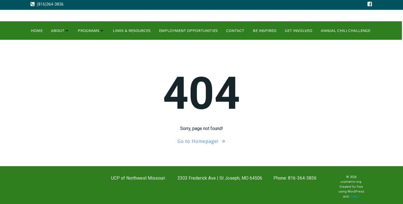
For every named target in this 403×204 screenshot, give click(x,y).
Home (37, 30)
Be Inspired (265, 30)
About (60, 30)
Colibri (354, 196)
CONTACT (235, 30)
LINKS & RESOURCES (132, 30)
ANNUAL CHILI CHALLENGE (345, 30)
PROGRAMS (91, 30)
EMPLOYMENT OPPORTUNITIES (188, 30)
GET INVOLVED (298, 30)
